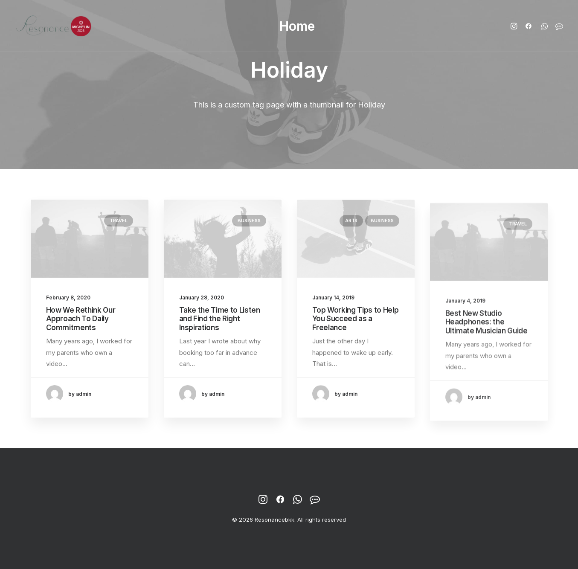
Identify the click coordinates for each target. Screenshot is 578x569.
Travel (119, 221)
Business (249, 221)
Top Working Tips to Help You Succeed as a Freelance (355, 326)
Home (297, 26)
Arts (351, 228)
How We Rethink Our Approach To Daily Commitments (81, 319)
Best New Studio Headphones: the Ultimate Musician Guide (486, 344)
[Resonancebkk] (53, 26)
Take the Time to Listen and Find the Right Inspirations (219, 319)
